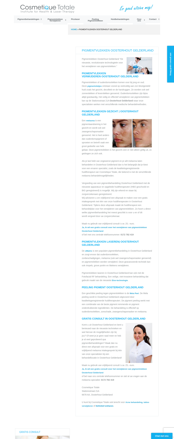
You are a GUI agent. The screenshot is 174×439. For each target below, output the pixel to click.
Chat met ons (162, 436)
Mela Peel (134, 293)
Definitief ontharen (104, 406)
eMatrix (88, 251)
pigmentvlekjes (94, 86)
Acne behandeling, (134, 402)
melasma (90, 120)
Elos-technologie (120, 280)
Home (74, 29)
